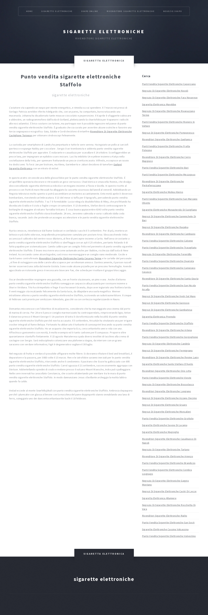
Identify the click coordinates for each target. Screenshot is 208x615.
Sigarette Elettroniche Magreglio (160, 432)
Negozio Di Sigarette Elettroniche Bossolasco (168, 384)
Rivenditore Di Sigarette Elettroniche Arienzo (167, 456)
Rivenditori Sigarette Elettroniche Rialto (164, 515)
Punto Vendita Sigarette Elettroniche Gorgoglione (170, 337)
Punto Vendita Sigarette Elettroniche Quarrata (168, 261)
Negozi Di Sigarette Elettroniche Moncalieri (166, 411)
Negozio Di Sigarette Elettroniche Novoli (165, 90)
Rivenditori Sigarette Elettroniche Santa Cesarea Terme (70, 258)
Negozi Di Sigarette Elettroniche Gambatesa (167, 309)
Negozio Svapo (172, 11)
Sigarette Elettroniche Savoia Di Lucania (164, 425)
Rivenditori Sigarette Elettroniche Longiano (166, 391)
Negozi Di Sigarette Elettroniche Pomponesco (168, 132)
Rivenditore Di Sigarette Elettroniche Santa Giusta (170, 278)
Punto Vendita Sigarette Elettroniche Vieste (166, 377)
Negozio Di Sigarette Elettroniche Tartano (165, 449)
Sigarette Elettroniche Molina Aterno (162, 192)
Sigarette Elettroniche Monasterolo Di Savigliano (169, 209)
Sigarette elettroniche (104, 31)
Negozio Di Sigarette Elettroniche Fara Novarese (170, 97)
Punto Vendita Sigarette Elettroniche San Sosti (168, 522)
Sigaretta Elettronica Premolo (159, 316)
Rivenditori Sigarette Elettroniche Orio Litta (166, 370)
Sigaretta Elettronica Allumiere (159, 498)
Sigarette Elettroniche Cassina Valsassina (165, 529)
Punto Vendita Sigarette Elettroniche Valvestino (169, 536)
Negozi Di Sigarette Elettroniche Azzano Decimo (169, 398)
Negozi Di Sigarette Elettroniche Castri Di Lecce (169, 491)
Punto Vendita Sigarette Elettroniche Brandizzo (168, 463)
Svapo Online (89, 11)
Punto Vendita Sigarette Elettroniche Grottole (168, 418)
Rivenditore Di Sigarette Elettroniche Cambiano (168, 233)
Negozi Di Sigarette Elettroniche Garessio (165, 303)
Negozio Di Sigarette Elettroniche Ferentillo (167, 254)
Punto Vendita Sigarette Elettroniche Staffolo (167, 323)
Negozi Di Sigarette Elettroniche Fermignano (167, 350)
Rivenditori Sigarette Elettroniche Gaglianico (167, 139)
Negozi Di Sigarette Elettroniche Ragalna (165, 227)
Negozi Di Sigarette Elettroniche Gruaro (164, 404)
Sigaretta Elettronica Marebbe (159, 104)
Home (29, 11)
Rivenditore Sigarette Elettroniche (131, 11)
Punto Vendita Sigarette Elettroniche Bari (165, 167)
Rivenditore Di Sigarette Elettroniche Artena (167, 330)
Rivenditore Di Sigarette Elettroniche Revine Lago (170, 357)
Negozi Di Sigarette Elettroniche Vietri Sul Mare (169, 296)
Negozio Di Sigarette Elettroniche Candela (166, 343)
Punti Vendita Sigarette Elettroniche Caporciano (169, 84)
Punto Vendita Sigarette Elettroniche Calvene (167, 240)
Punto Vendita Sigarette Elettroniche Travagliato (169, 247)
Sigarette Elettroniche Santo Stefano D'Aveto (167, 364)
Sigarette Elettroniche (57, 11)
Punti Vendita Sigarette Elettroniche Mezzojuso (168, 174)
